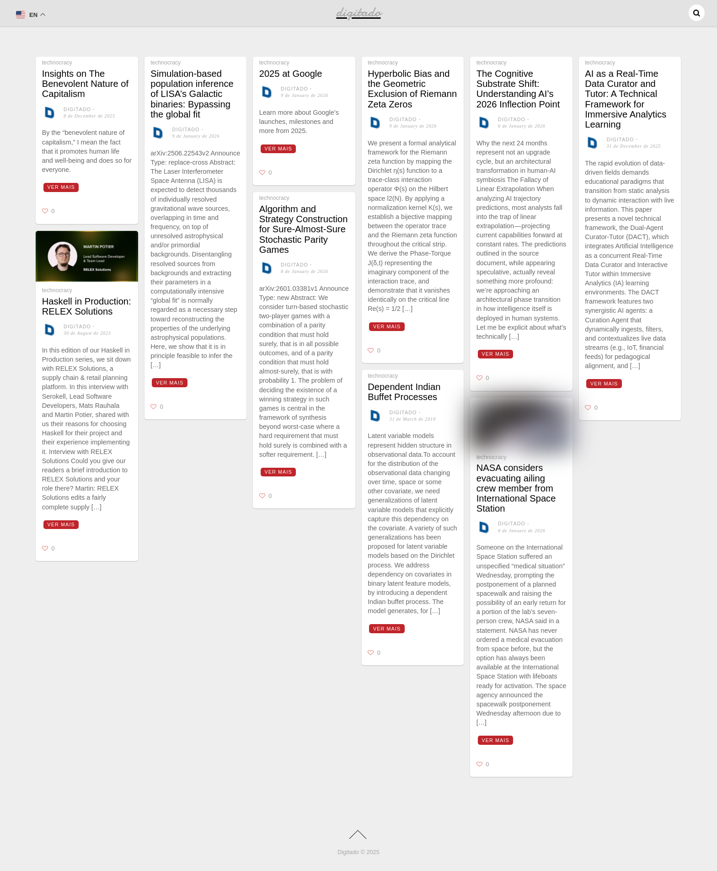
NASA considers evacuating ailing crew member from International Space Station (516, 488)
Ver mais (61, 187)
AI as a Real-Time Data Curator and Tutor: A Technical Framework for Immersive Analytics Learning (625, 99)
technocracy (57, 62)
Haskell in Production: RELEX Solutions (86, 306)
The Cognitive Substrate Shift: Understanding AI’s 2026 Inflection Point (518, 89)
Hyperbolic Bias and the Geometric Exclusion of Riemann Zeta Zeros (412, 89)
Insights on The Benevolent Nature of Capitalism (85, 84)
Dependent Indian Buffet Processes (404, 392)
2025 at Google (290, 74)
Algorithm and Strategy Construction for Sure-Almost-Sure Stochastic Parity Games (303, 229)
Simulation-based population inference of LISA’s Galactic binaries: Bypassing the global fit (192, 94)
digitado (77, 109)
